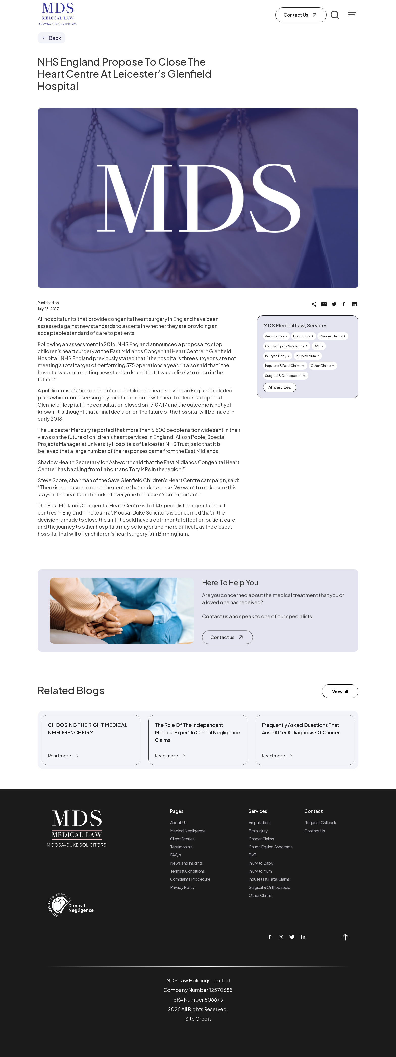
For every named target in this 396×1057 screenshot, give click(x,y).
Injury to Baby (261, 863)
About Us (178, 822)
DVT (252, 855)
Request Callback (320, 822)
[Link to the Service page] (276, 336)
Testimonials (181, 846)
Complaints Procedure (190, 879)
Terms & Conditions (187, 871)
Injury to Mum (260, 871)
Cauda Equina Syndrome (271, 846)
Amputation (259, 822)
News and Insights (186, 863)
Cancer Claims (261, 838)
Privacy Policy (182, 887)
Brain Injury (258, 830)
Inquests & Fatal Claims (269, 879)
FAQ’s (175, 855)
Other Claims (260, 895)
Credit (203, 1018)
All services (279, 387)
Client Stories (182, 838)
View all (340, 691)
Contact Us (314, 830)
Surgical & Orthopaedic (269, 887)
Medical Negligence (188, 830)
